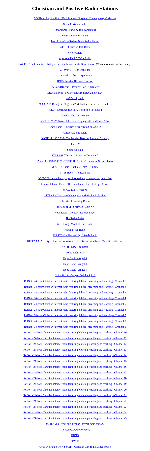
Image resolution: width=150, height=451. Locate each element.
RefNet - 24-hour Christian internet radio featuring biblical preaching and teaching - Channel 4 (75, 298)
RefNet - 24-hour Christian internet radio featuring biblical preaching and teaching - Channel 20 (75, 389)
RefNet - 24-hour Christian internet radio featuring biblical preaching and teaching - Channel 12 (75, 343)
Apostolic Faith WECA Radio (75, 58)
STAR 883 (57, 155)
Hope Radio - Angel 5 (75, 269)
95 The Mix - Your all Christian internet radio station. (75, 423)
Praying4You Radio (75, 229)
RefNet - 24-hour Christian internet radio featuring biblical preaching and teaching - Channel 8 (75, 321)
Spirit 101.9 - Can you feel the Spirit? (75, 275)
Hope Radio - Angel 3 (75, 258)
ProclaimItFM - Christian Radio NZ (75, 206)
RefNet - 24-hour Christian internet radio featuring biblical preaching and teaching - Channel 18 (75, 378)
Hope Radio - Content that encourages (75, 212)
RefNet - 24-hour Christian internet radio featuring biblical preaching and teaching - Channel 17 (75, 372)
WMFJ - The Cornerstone (75, 115)
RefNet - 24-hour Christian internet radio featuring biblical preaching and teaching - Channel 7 (75, 315)
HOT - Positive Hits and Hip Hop (75, 81)
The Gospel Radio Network (75, 429)
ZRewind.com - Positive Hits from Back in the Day (75, 92)
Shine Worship (75, 149)
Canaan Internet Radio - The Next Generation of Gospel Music (75, 184)
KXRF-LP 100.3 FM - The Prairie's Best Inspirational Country (75, 138)
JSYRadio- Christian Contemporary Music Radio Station (75, 195)
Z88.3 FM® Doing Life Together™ (58, 104)
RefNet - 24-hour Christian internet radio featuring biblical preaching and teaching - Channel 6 (75, 309)
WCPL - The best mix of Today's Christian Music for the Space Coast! (57, 64)
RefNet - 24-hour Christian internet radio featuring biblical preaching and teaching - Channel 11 (75, 338)
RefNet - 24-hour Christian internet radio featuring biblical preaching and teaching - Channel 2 (75, 286)
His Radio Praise (75, 218)
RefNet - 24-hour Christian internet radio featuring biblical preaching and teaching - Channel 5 (75, 304)
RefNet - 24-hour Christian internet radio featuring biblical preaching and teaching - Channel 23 (75, 406)
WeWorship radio (75, 98)
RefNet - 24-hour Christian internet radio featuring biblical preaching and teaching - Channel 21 (75, 395)
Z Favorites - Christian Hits (75, 69)
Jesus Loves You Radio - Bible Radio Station (75, 41)
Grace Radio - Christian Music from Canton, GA (75, 126)
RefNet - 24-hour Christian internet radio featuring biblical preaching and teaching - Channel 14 (75, 355)
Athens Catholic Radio (75, 132)
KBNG (75, 435)
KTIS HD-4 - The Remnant (75, 172)
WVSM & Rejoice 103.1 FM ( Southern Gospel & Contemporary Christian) (75, 18)
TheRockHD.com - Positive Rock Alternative (75, 86)
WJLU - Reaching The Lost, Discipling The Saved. (75, 109)
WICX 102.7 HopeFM (75, 189)
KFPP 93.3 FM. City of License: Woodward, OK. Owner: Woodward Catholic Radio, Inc (75, 241)
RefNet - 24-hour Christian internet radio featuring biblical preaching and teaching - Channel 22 (75, 401)
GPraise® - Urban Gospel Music (75, 75)
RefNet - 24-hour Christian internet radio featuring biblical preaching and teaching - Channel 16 (75, 366)
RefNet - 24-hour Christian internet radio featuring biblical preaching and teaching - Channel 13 (75, 349)
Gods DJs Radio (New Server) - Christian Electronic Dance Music (75, 446)
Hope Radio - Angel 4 (75, 264)
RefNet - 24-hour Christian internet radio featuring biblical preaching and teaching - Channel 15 (75, 361)
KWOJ (75, 441)
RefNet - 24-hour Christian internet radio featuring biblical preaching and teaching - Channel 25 (75, 418)
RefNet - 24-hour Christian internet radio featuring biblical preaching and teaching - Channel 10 (75, 332)
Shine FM (75, 144)
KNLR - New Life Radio (75, 246)
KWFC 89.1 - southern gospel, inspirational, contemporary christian (74, 178)
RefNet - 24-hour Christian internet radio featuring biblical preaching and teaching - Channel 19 (75, 383)
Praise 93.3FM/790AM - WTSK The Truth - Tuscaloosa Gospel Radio (75, 161)
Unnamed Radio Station (75, 35)
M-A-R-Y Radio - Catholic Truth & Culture (74, 166)
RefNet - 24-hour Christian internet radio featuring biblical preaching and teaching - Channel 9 (75, 326)
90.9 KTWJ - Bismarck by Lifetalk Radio (75, 235)
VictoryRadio (75, 52)
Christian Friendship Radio (75, 201)
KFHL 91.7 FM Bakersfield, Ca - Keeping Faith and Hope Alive (75, 121)
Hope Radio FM (75, 252)
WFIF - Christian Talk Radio (74, 47)
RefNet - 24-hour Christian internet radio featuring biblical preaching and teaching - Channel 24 (75, 412)
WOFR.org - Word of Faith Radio (75, 224)
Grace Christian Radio (75, 24)
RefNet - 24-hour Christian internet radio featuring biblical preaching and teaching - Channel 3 (75, 292)
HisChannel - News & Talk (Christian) (75, 29)
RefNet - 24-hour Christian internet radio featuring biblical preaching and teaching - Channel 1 (75, 281)
